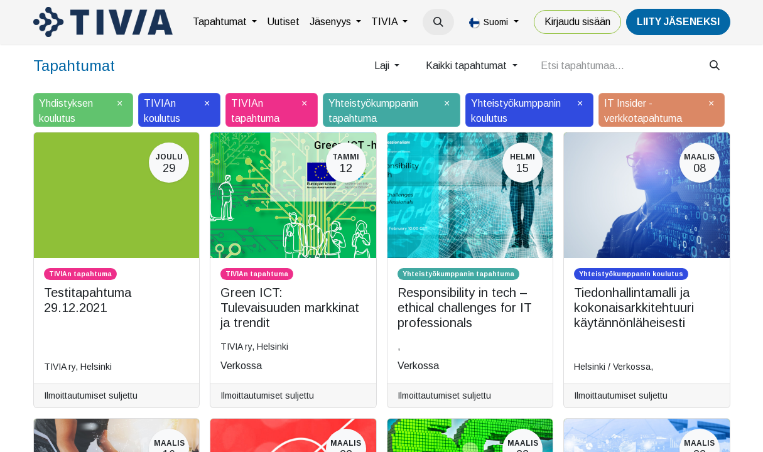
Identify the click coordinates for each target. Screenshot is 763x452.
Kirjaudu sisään (577, 21)
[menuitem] (225, 22)
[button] (438, 22)
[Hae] (714, 66)
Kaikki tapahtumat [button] (467, 65)
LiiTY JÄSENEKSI (678, 21)
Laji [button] (383, 65)
